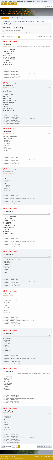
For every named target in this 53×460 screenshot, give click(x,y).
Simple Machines (12, 456)
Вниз (3, 36)
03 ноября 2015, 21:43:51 (8, 133)
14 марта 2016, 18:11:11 (8, 412)
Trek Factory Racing (8, 44)
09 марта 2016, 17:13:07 (8, 335)
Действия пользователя (44, 36)
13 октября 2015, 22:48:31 (8, 87)
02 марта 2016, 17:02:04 (8, 256)
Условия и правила (44, 456)
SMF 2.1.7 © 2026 (4, 456)
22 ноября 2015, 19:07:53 (8, 213)
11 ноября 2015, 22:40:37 (8, 173)
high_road (7, 41)
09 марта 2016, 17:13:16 (8, 373)
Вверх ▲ (51, 456)
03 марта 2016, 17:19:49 (8, 295)
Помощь (37, 456)
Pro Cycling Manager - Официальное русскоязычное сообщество (19, 12)
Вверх (3, 446)
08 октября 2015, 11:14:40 (8, 46)
